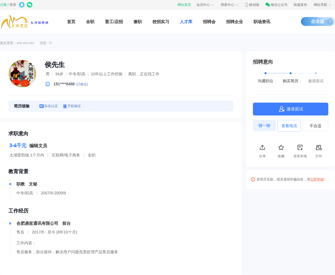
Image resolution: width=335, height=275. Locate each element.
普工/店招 (114, 21)
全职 (90, 21)
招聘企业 (234, 21)
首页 (71, 21)
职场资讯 (261, 21)
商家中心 (230, 5)
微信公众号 (276, 5)
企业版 (317, 21)
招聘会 (209, 21)
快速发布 (300, 5)
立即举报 (317, 179)
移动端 (252, 5)
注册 (3, 5)
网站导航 (323, 5)
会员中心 (205, 5)
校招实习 (160, 21)
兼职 (137, 21)
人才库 (186, 21)
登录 (12, 5)
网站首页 (184, 5)
